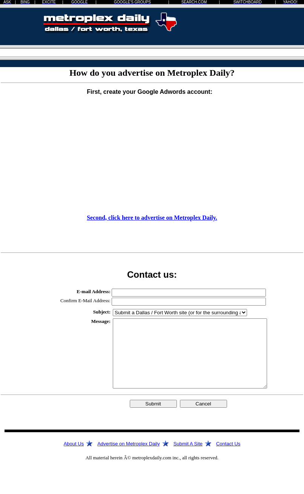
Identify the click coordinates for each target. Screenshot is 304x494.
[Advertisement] (261, 35)
